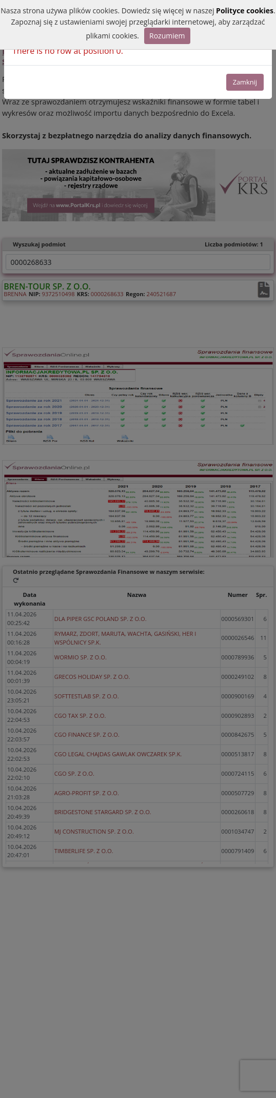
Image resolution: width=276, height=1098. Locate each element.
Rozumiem (167, 35)
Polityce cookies (244, 10)
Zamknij (245, 82)
